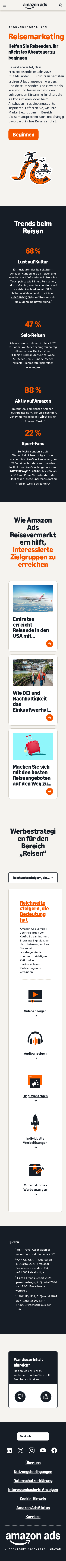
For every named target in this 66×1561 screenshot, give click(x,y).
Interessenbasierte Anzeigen (33, 1489)
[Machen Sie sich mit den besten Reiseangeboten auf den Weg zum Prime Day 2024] (33, 763)
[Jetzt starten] (23, 134)
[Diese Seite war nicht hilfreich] (20, 1397)
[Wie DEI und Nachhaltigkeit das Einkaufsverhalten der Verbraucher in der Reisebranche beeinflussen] (33, 689)
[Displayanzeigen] (35, 1098)
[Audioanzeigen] (35, 1056)
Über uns (33, 1462)
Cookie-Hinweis (33, 1498)
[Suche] (60, 5)
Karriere (33, 1516)
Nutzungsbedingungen (33, 1471)
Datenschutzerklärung (33, 1480)
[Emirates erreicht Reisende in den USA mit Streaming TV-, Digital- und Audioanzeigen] (33, 616)
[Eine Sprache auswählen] (33, 1436)
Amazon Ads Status (33, 1507)
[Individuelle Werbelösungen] (35, 1143)
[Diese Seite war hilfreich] (46, 1397)
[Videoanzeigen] (35, 1013)
